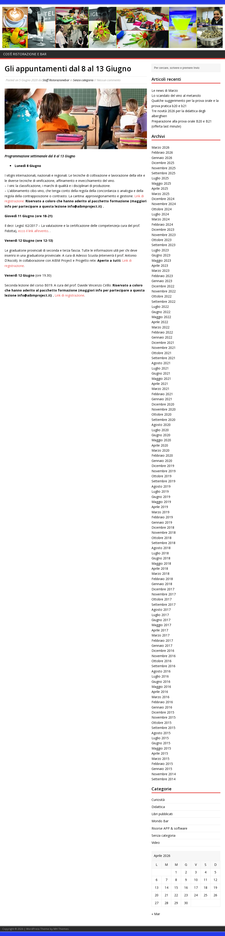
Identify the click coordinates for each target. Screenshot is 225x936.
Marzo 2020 (160, 450)
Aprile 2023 (160, 265)
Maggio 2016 (161, 686)
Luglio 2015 (160, 738)
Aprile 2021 (160, 383)
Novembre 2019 (164, 471)
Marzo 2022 (160, 327)
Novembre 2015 (164, 717)
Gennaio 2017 (162, 645)
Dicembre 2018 (163, 527)
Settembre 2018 (163, 543)
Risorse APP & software (169, 828)
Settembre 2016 (163, 666)
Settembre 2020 (163, 419)
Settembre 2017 (163, 604)
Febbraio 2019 (162, 517)
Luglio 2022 (160, 306)
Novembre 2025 (164, 168)
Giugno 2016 (161, 681)
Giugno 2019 (161, 496)
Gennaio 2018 (162, 584)
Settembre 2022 (163, 301)
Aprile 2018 (160, 568)
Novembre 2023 (164, 235)
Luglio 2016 (160, 676)
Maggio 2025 (161, 183)
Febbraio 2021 (162, 394)
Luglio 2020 (160, 430)
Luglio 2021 (160, 368)
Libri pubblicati (162, 814)
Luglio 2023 (160, 250)
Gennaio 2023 (162, 281)
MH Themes (60, 928)
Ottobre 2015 (162, 722)
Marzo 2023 (160, 270)
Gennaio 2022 (162, 337)
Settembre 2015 (163, 727)
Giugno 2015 (161, 743)
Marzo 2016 (160, 697)
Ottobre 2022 (162, 296)
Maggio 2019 (161, 502)
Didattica (158, 807)
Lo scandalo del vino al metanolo (176, 95)
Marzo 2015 (160, 758)
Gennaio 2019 (162, 522)
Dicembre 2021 (163, 342)
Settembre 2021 (163, 358)
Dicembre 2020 (163, 404)
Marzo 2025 (160, 194)
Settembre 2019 (163, 481)
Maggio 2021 (161, 378)
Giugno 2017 (161, 620)
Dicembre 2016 (163, 650)
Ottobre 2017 (162, 599)
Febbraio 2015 (162, 763)
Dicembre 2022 (163, 286)
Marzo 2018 (160, 573)
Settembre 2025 (163, 173)
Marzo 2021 (160, 388)
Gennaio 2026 (162, 158)
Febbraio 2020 (162, 455)
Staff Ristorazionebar (55, 80)
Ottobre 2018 (162, 538)
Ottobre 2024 (162, 209)
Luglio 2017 (160, 615)
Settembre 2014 (163, 779)
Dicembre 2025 (163, 163)
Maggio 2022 (161, 317)
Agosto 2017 (161, 609)
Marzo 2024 (160, 219)
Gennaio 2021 (162, 399)
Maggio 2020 (161, 440)
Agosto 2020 (161, 424)
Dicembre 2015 (163, 712)
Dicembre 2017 (163, 589)
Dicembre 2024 (163, 199)
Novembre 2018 (164, 532)
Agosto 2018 (161, 548)
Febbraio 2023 (162, 276)
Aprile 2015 (160, 753)
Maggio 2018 (161, 563)
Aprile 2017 (160, 630)
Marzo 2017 (160, 635)
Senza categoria (83, 80)
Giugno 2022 (161, 312)
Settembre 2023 (163, 245)
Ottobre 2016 (162, 661)
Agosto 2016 (161, 671)
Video (156, 842)
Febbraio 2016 (162, 702)
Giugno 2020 (161, 435)
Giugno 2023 (161, 255)
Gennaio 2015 (162, 769)
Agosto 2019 (161, 486)
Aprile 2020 (160, 445)
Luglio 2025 (160, 178)
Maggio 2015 (161, 748)
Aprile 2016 (160, 691)
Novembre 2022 (164, 291)
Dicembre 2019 (163, 466)
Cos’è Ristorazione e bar (24, 54)
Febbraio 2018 (162, 579)
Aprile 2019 (160, 507)
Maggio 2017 (161, 625)
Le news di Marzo (165, 90)
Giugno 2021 (161, 373)
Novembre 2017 (164, 594)
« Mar (156, 914)
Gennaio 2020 (162, 460)
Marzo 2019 (160, 512)
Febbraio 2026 (162, 152)
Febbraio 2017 (162, 640)
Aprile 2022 (160, 322)
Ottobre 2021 (162, 353)
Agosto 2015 (161, 733)
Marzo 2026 (160, 147)
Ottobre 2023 (162, 240)
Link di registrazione (69, 295)
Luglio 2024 (160, 214)
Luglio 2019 (160, 491)
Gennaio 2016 (162, 707)
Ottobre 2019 (162, 476)
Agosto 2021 (161, 363)
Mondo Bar (160, 821)
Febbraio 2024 (162, 224)
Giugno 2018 (161, 558)
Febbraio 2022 (162, 332)
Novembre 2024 (164, 204)
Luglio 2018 (160, 553)
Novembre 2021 (164, 347)
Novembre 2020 (164, 409)
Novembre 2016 (164, 656)
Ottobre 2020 (162, 414)
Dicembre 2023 (163, 229)
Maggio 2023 (161, 260)
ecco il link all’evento (33, 231)
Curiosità (158, 799)
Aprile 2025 (160, 188)
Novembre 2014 (164, 774)
